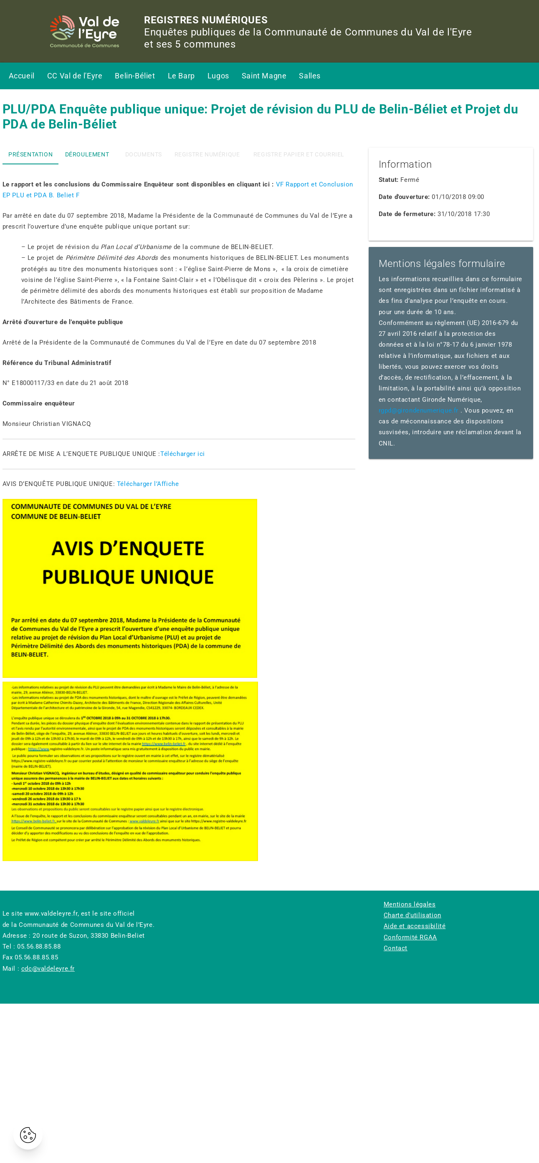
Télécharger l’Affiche (148, 484)
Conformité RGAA (410, 937)
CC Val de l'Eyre (75, 75)
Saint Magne (264, 75)
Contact (395, 948)
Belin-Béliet (135, 75)
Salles (310, 75)
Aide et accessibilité (415, 926)
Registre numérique (207, 154)
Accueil (22, 75)
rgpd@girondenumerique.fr (418, 410)
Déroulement (87, 154)
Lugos (218, 75)
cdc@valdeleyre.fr (48, 968)
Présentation (30, 154)
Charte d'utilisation (412, 915)
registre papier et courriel (298, 154)
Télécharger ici (182, 454)
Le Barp (181, 75)
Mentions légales (410, 904)
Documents (143, 154)
